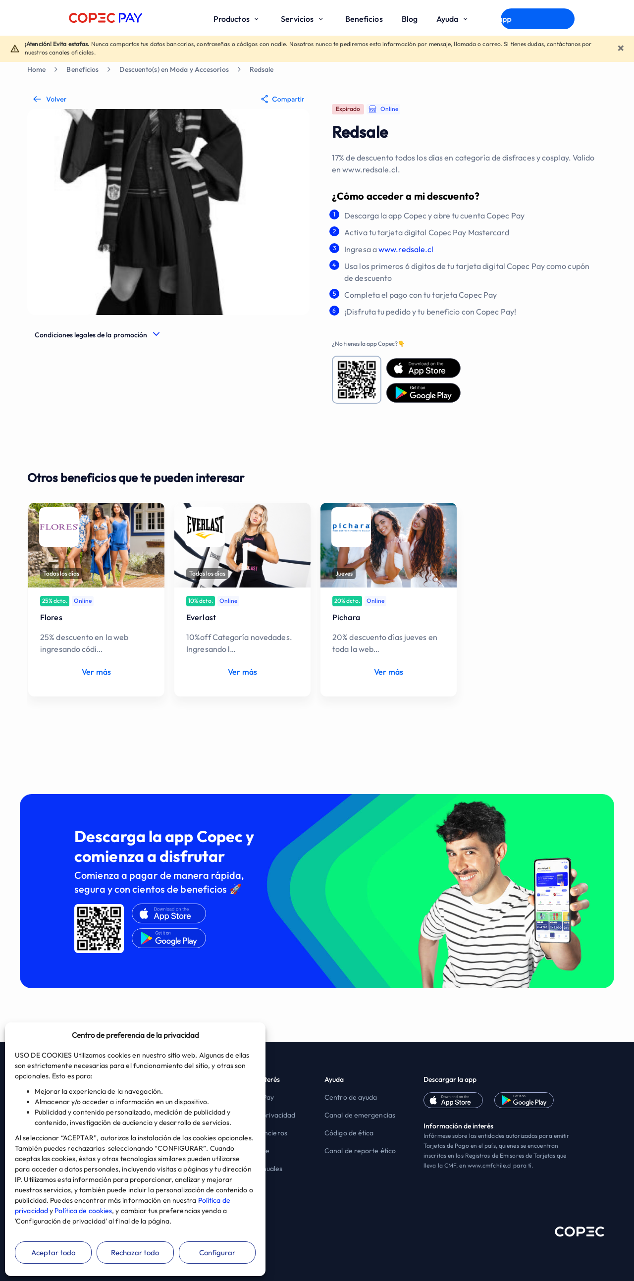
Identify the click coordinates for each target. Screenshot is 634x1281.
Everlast (201, 617)
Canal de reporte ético (360, 1150)
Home (36, 69)
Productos (237, 19)
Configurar (217, 1252)
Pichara (346, 617)
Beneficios (364, 19)
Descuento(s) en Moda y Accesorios (173, 69)
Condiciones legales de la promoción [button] (91, 334)
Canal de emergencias (359, 1115)
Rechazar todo (135, 1252)
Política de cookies (83, 1210)
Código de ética (349, 1132)
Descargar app (538, 18)
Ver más (96, 672)
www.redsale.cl (405, 249)
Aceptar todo (53, 1252)
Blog (410, 19)
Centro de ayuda (350, 1097)
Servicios (303, 19)
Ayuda (453, 19)
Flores (51, 617)
